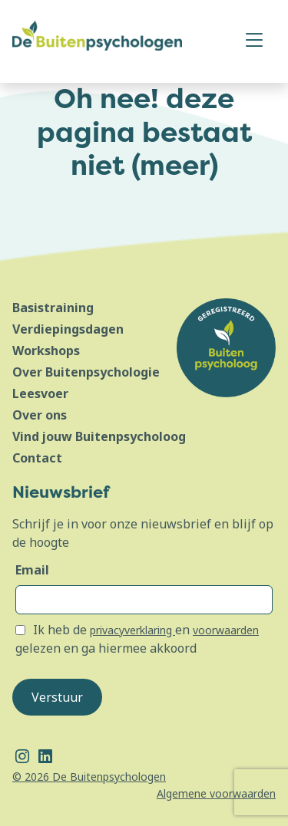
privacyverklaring (132, 630)
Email (32, 569)
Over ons (39, 414)
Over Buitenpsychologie (86, 372)
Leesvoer (40, 393)
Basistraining (53, 307)
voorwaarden (226, 630)
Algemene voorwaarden (216, 793)
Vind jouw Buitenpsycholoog (99, 436)
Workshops (46, 350)
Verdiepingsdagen (68, 329)
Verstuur (57, 697)
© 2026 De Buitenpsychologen (89, 776)
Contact (37, 457)
